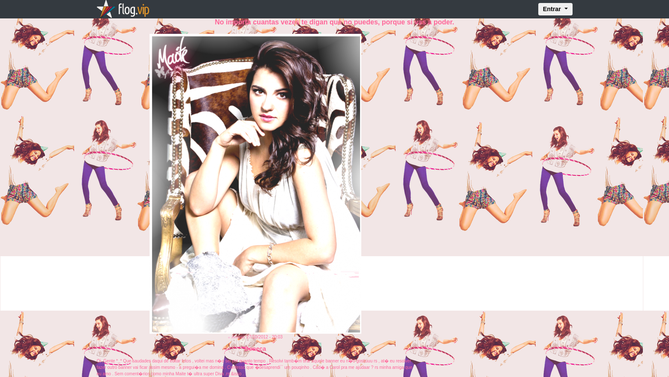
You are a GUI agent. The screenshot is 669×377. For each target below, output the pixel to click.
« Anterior (237, 337)
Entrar (553, 9)
